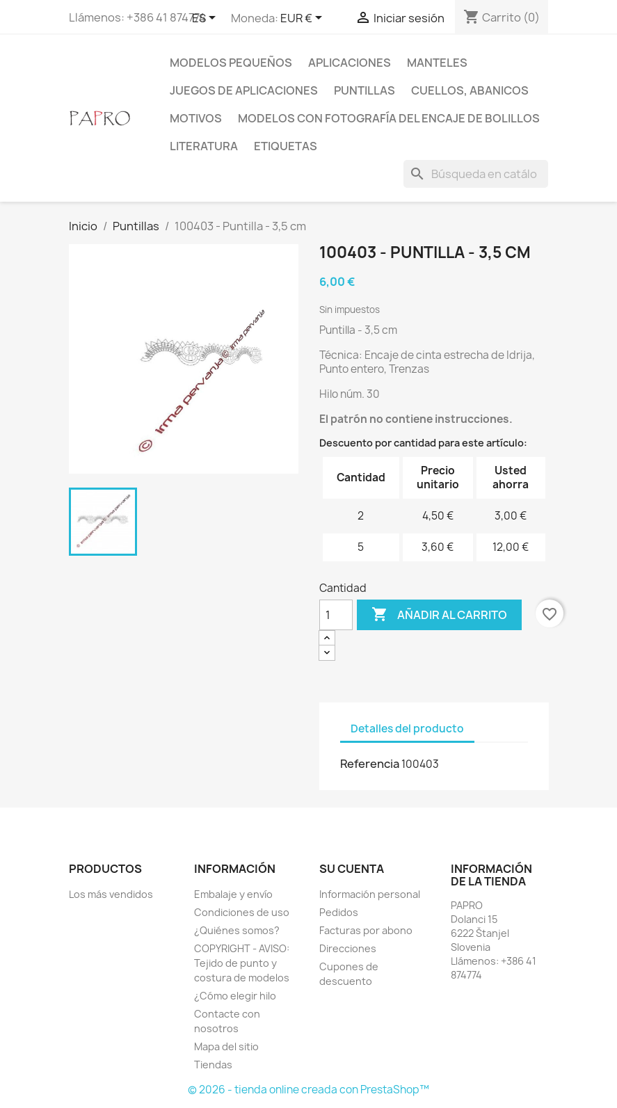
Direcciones (347, 948)
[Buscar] (475, 174)
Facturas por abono (365, 930)
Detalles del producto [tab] (407, 728)
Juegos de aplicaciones (244, 90)
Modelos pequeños (231, 62)
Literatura (204, 146)
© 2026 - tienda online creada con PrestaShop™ (308, 1089)
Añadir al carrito (439, 615)
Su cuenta (351, 868)
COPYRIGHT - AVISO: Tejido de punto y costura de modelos (241, 963)
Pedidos (338, 912)
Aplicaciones (349, 62)
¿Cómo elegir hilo (235, 995)
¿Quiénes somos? (237, 930)
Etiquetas (285, 146)
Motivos (196, 118)
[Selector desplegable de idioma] (206, 18)
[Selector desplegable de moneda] (303, 18)
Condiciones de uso (241, 912)
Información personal (369, 894)
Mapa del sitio (226, 1046)
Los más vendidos (111, 894)
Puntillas (364, 90)
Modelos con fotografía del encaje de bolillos (389, 118)
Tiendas (213, 1064)
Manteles (437, 62)
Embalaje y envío (233, 894)
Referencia (369, 764)
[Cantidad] (336, 615)
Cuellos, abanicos (470, 90)
